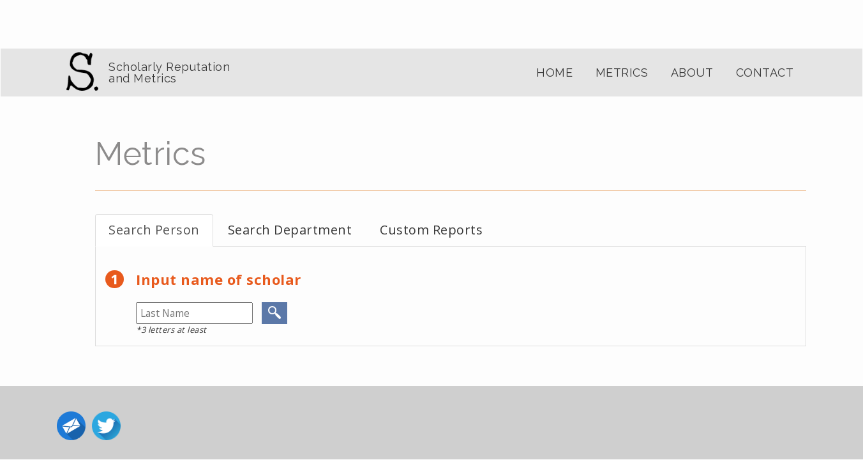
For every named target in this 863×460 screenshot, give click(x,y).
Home (554, 72)
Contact (765, 72)
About (692, 72)
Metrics (622, 72)
